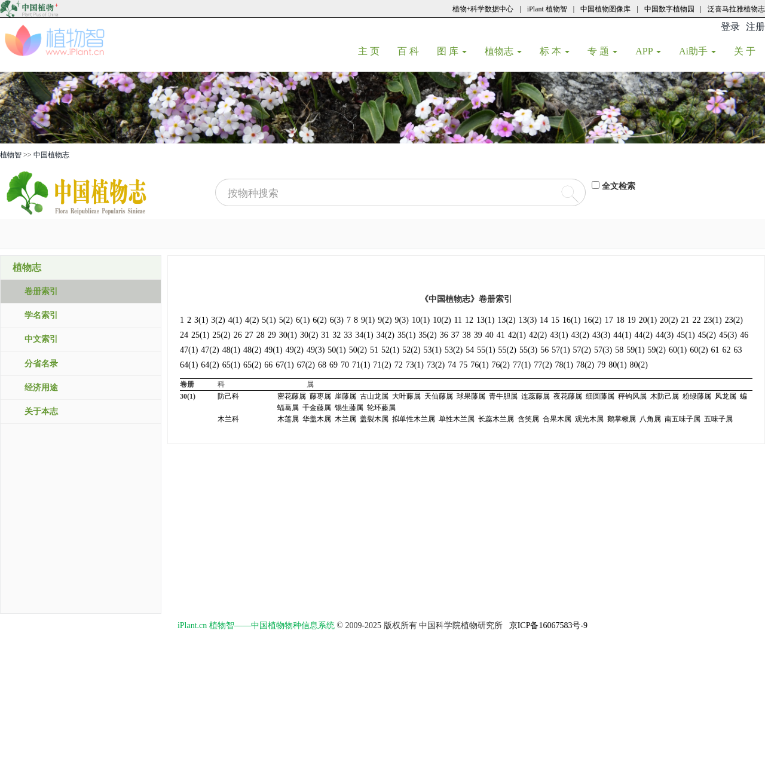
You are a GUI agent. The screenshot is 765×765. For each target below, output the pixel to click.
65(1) (231, 364)
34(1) (364, 335)
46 (744, 335)
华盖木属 (316, 419)
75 (463, 364)
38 (467, 335)
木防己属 (664, 396)
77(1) (522, 364)
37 (455, 335)
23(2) (734, 320)
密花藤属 (291, 396)
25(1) (200, 335)
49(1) (273, 349)
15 (555, 320)
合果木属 (557, 419)
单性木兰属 (457, 419)
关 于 (749, 50)
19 (632, 320)
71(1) (361, 364)
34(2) (385, 335)
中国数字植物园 (669, 9)
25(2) (221, 335)
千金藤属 (316, 407)
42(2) (538, 335)
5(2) (286, 320)
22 (696, 320)
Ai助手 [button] (697, 51)
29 (272, 335)
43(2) (580, 335)
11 (458, 320)
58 (619, 349)
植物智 (11, 155)
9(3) (402, 320)
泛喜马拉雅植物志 (736, 9)
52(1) (390, 349)
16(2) (592, 320)
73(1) (415, 364)
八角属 (650, 419)
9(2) (384, 320)
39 (478, 335)
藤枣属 (320, 396)
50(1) (336, 349)
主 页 (373, 50)
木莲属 (288, 419)
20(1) (648, 320)
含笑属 (528, 419)
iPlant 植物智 (547, 9)
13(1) (485, 320)
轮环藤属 (381, 407)
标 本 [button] (555, 51)
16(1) (571, 320)
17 (609, 320)
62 (727, 349)
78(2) (585, 364)
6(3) (337, 320)
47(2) (210, 349)
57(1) (561, 349)
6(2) (319, 320)
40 (489, 335)
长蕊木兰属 (496, 419)
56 (544, 349)
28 (260, 335)
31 (325, 335)
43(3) (601, 335)
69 (333, 364)
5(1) (269, 320)
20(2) (669, 320)
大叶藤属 (406, 396)
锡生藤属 (349, 407)
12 (469, 320)
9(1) (368, 320)
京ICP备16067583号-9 (548, 625)
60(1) (678, 349)
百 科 (412, 50)
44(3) (665, 335)
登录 (730, 27)
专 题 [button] (602, 51)
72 (398, 364)
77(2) (543, 364)
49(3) (316, 349)
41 (501, 335)
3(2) (218, 320)
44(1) (622, 335)
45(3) (728, 335)
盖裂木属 (374, 419)
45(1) (685, 335)
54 (470, 349)
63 (738, 349)
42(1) (517, 335)
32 (336, 335)
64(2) (210, 364)
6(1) (303, 320)
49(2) (295, 349)
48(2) (252, 349)
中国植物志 (51, 155)
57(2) (582, 349)
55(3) (528, 349)
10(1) (421, 320)
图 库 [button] (452, 51)
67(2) (306, 364)
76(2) (501, 364)
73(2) (436, 364)
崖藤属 (345, 396)
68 (322, 364)
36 (444, 335)
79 (601, 364)
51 (374, 349)
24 (184, 335)
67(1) (284, 364)
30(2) (309, 335)
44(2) (644, 335)
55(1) (486, 349)
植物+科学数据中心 (483, 9)
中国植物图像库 (605, 9)
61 (715, 349)
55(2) (507, 349)
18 (620, 320)
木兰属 (345, 419)
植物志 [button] (503, 51)
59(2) (657, 349)
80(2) (639, 364)
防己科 (228, 396)
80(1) (617, 364)
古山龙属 (374, 396)
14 (544, 320)
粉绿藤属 (697, 396)
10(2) (442, 320)
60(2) (699, 349)
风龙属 (725, 396)
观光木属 (589, 419)
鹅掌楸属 (621, 419)
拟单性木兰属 (413, 419)
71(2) (382, 364)
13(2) (506, 320)
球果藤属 (471, 396)
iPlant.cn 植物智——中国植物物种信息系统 (256, 625)
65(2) (252, 364)
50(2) (358, 349)
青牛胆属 (503, 396)
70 (345, 364)
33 (348, 335)
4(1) (235, 320)
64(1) (189, 364)
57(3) (603, 349)
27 (249, 335)
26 (238, 335)
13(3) (528, 320)
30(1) (288, 335)
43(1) (559, 335)
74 (452, 364)
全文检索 (618, 186)
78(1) (564, 364)
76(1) (479, 364)
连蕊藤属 (535, 396)
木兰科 (228, 419)
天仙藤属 (438, 396)
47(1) (189, 349)
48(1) (231, 349)
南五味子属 (682, 419)
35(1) (406, 335)
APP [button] (648, 51)
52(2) (411, 349)
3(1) (201, 320)
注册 (755, 27)
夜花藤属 (567, 396)
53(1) (433, 349)
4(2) (252, 320)
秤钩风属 (632, 396)
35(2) (427, 335)
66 (268, 364)
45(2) (707, 335)
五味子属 (718, 419)
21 (685, 320)
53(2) (454, 349)
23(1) (712, 320)
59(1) (635, 349)
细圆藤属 (600, 396)
